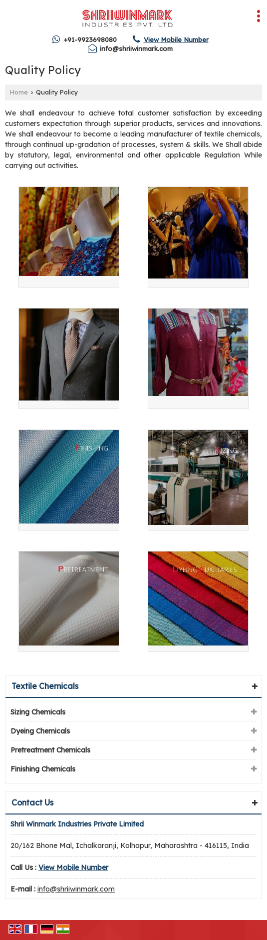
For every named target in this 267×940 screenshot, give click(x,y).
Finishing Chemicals (42, 769)
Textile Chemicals (44, 686)
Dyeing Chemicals (40, 731)
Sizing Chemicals (37, 712)
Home (19, 92)
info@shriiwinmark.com (136, 48)
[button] (176, 40)
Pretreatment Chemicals (50, 750)
